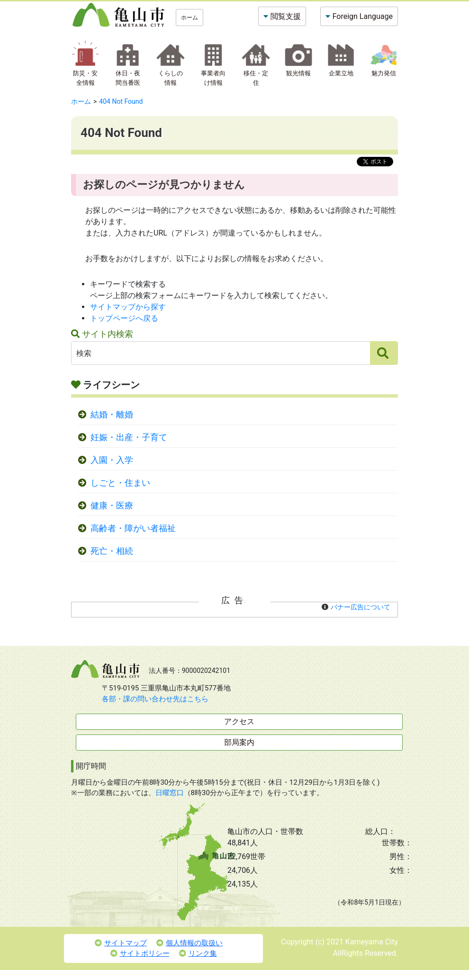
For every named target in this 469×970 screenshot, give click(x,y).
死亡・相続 (111, 551)
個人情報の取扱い (189, 943)
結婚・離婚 (111, 414)
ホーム (189, 17)
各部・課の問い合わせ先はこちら (155, 699)
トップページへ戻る (124, 318)
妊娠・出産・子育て (128, 437)
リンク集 (198, 953)
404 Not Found (121, 101)
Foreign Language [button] (363, 16)
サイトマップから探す (128, 306)
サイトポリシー (140, 953)
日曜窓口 (169, 793)
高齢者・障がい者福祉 (133, 528)
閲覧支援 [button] (286, 16)
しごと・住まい (120, 483)
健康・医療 (111, 505)
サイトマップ (121, 943)
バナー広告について (360, 607)
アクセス (239, 721)
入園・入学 (111, 460)
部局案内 (239, 742)
